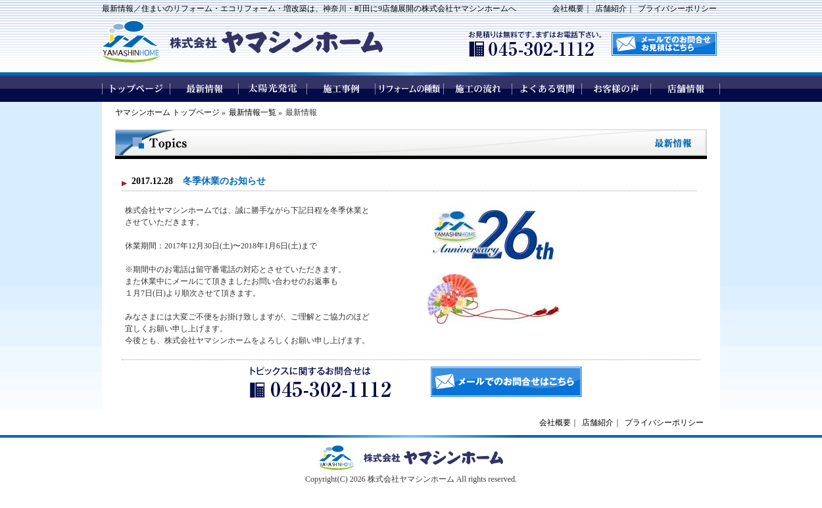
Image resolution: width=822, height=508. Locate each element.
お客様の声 (616, 89)
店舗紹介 (611, 8)
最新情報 (204, 89)
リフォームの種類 (409, 89)
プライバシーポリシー (677, 8)
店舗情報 (685, 89)
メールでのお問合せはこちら (506, 382)
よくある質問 (547, 89)
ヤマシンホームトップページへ (411, 458)
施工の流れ (478, 89)
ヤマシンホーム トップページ (167, 112)
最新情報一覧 (252, 112)
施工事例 (341, 89)
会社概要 (568, 8)
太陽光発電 (273, 89)
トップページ (136, 89)
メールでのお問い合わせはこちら (664, 44)
